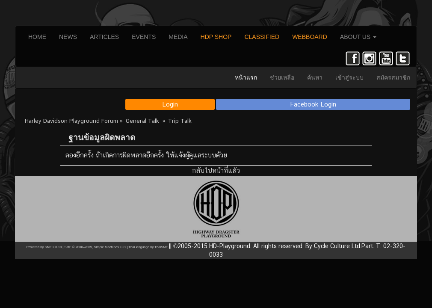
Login (170, 104)
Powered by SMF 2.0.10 (44, 247)
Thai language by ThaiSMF (148, 247)
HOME (37, 36)
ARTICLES (104, 36)
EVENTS (144, 36)
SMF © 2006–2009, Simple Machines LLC (95, 247)
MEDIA (178, 36)
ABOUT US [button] (358, 36)
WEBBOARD (309, 36)
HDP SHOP (216, 36)
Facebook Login (313, 104)
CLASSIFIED (261, 36)
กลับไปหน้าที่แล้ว (216, 170)
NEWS (68, 36)
